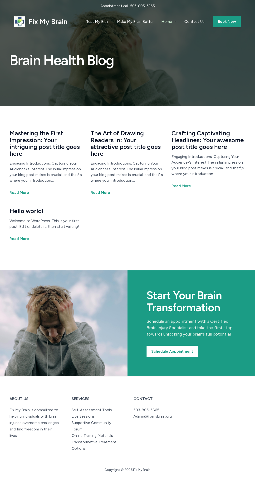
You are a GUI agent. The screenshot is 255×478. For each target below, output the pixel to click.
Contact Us (194, 21)
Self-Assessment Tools (92, 410)
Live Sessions (83, 416)
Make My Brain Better (135, 21)
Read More (19, 192)
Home (169, 21)
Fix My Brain (48, 21)
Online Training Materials (92, 435)
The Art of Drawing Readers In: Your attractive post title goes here (126, 143)
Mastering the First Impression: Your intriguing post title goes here (45, 143)
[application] (174, 21)
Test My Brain (97, 21)
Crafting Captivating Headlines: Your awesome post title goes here (208, 140)
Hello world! (27, 211)
